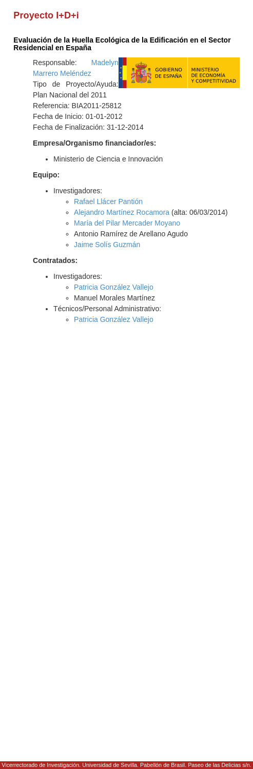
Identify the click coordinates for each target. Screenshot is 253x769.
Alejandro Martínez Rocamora (121, 212)
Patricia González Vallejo (113, 287)
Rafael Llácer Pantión (108, 201)
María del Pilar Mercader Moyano (127, 223)
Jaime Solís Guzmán (107, 244)
